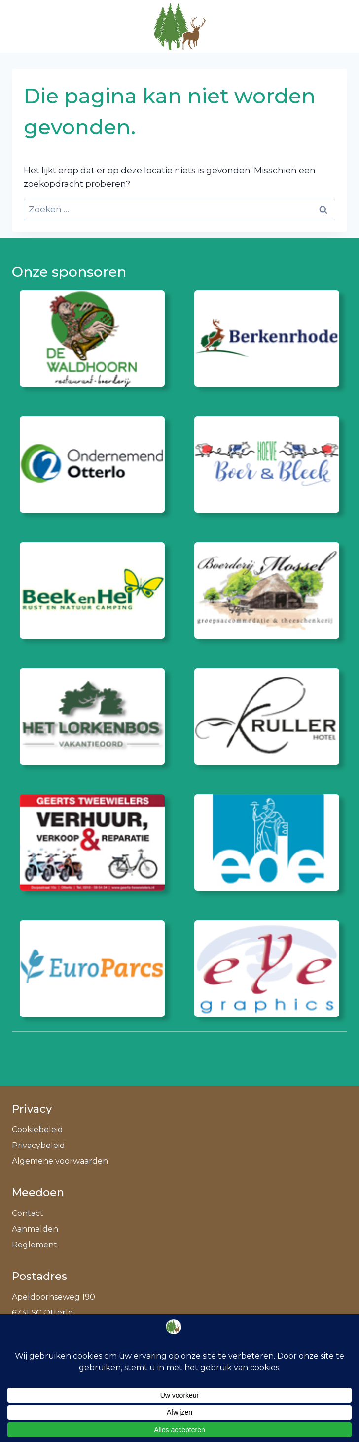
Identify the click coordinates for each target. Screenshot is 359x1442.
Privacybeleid (38, 1145)
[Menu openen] (335, 26)
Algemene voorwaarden (60, 1161)
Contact (27, 1213)
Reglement (34, 1244)
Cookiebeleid (37, 1129)
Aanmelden (35, 1229)
